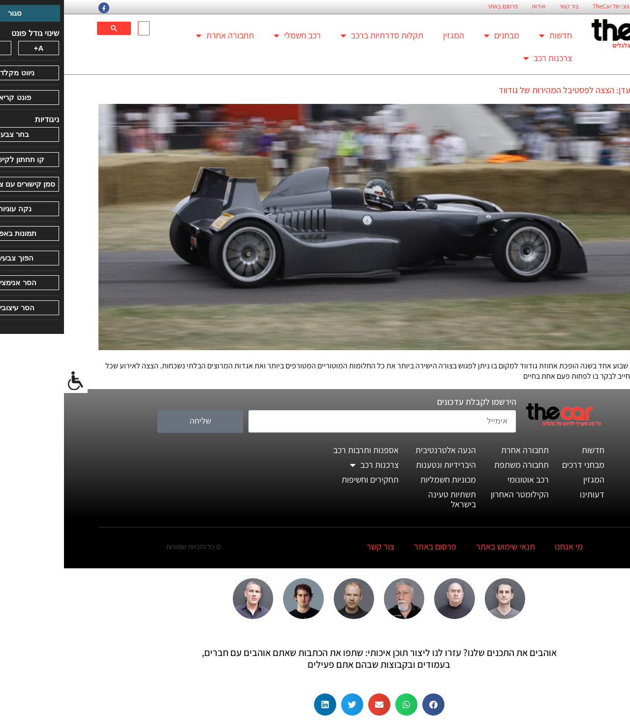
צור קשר (505, 6)
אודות (474, 6)
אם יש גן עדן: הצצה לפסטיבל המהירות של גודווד (515, 90)
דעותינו (528, 494)
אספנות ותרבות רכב (302, 450)
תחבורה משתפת (457, 464)
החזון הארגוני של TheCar (559, 6)
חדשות (491, 35)
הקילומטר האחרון (456, 494)
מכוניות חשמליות (384, 479)
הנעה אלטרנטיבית (381, 450)
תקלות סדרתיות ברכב (318, 35)
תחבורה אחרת (161, 35)
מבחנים (437, 35)
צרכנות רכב (483, 58)
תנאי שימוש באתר (441, 546)
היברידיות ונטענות (382, 464)
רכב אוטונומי (464, 479)
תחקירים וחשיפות (306, 479)
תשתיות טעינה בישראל (388, 499)
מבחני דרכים (519, 464)
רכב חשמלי (233, 35)
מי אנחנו (505, 546)
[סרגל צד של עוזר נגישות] (12, 381)
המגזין (389, 35)
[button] (369, 704)
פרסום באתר (438, 6)
